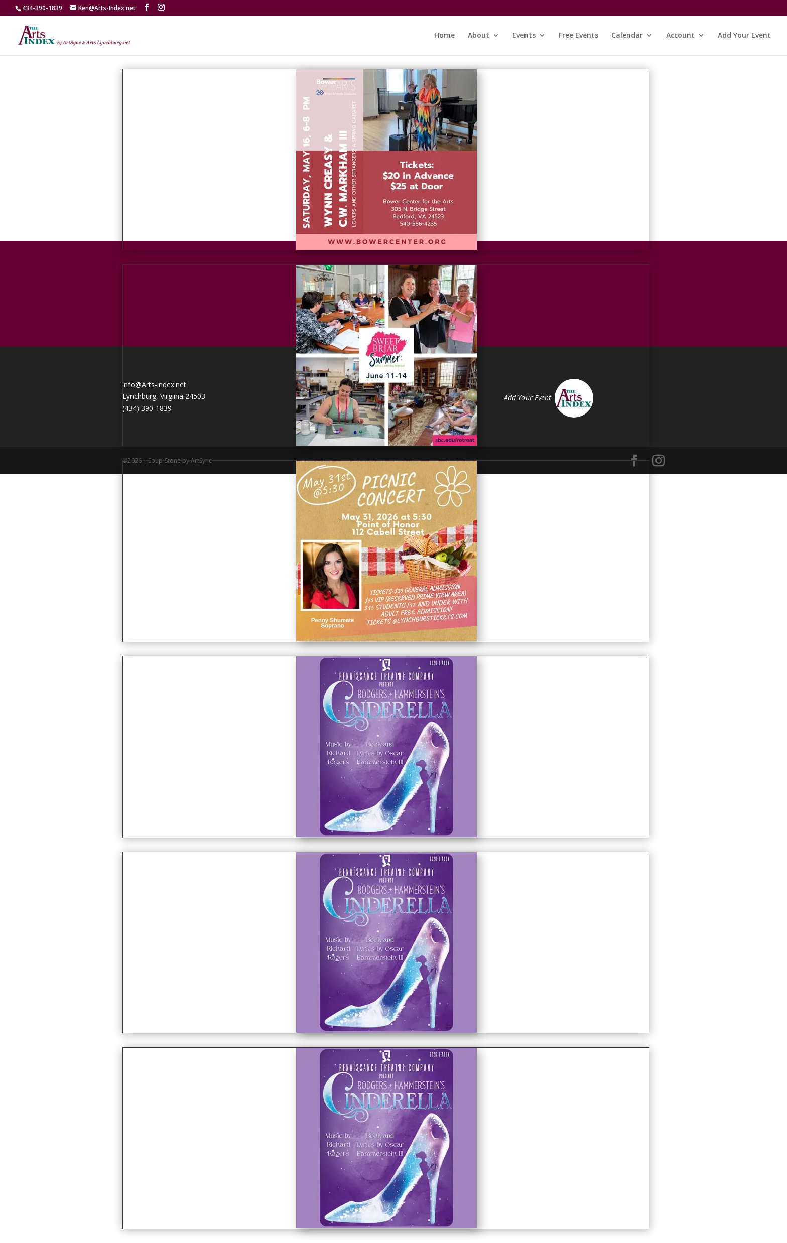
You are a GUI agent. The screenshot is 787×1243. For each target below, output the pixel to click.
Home (444, 36)
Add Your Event (744, 36)
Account (680, 36)
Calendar (627, 36)
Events (524, 36)
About (478, 36)
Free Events (578, 36)
